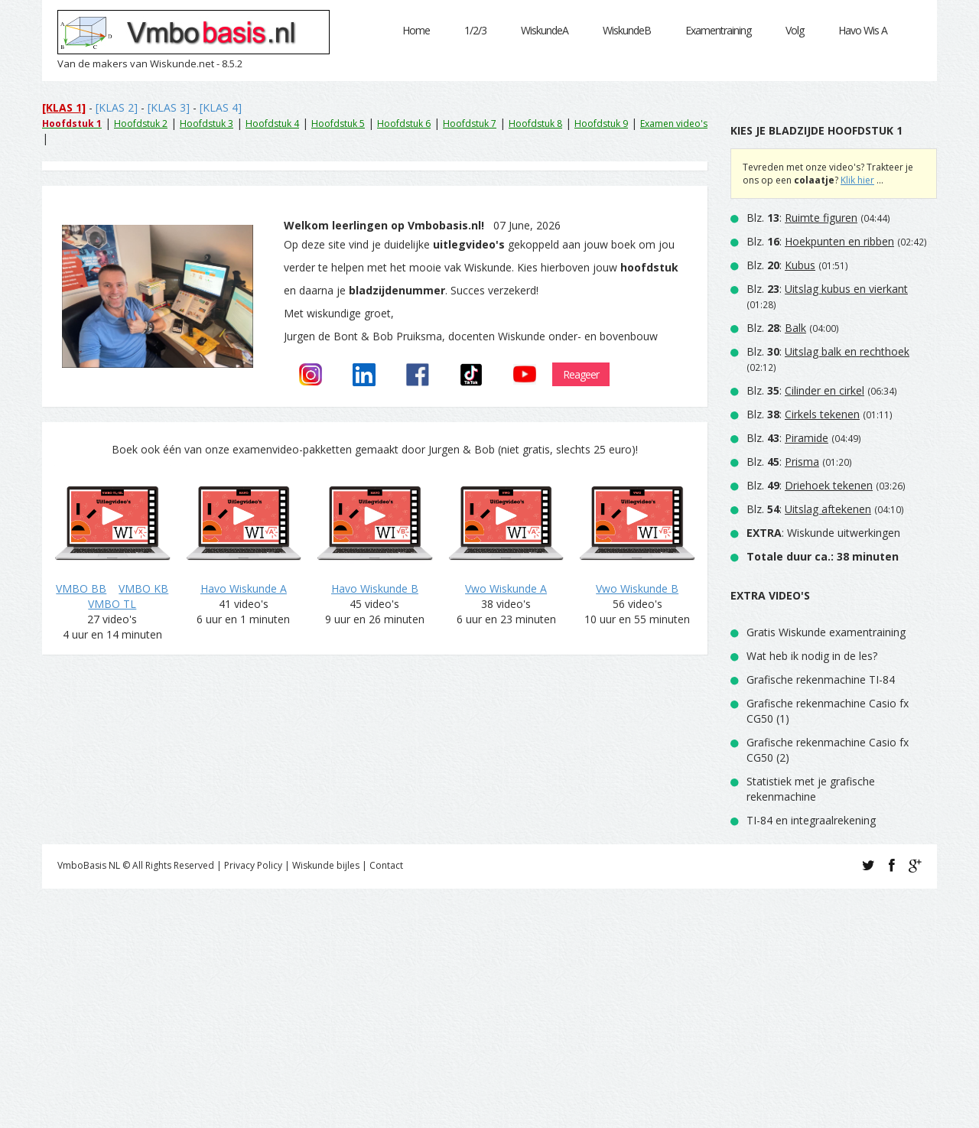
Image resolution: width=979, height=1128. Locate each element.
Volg (794, 30)
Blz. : (801, 217)
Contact (386, 865)
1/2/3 (475, 30)
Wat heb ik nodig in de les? (811, 656)
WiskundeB (627, 30)
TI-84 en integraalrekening (811, 820)
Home (416, 30)
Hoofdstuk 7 (469, 123)
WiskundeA (544, 30)
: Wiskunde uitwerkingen (823, 532)
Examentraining (718, 30)
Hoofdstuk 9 (601, 123)
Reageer (581, 374)
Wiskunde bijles (325, 865)
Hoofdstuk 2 (141, 123)
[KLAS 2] (117, 107)
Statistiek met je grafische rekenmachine (810, 789)
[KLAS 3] (169, 107)
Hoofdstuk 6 (404, 123)
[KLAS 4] (221, 107)
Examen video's (673, 123)
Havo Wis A (862, 30)
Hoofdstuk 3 (206, 123)
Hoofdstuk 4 (272, 123)
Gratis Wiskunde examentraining (826, 632)
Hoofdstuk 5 (338, 123)
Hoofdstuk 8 (535, 123)
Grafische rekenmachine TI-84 (820, 679)
